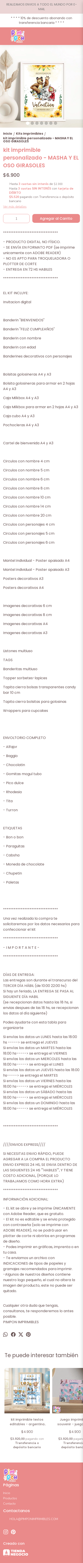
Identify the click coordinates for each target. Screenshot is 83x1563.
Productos (10, 1498)
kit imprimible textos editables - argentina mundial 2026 (27, 1422)
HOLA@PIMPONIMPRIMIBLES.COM (30, 1519)
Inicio (6, 1493)
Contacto (9, 1504)
